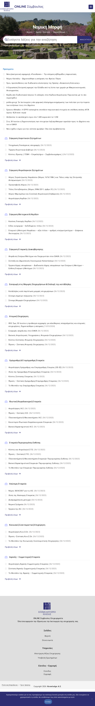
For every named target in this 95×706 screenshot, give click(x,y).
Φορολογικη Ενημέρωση (31, 45)
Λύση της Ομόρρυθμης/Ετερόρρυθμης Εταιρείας (35, 372)
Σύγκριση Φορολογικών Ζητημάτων (26, 170)
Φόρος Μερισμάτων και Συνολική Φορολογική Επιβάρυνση (40, 194)
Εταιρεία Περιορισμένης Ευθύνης (24, 442)
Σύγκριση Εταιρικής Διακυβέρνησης (26, 249)
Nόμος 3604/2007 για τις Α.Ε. (27, 491)
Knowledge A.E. (54, 686)
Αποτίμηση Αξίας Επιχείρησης (47, 653)
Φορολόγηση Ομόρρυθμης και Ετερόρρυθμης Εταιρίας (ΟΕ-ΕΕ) (41, 367)
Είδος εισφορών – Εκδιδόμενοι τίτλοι (31, 226)
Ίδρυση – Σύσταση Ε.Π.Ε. (25, 454)
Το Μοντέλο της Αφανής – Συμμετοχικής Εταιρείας (36, 573)
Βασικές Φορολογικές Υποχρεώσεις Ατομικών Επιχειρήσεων (41, 335)
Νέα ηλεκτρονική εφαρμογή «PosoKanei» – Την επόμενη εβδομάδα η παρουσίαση (41, 74)
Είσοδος (47, 671)
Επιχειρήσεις (47, 45)
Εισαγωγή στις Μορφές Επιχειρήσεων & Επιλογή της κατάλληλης (40, 284)
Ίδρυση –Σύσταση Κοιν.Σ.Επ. (26, 536)
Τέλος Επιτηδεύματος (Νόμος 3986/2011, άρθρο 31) (37, 189)
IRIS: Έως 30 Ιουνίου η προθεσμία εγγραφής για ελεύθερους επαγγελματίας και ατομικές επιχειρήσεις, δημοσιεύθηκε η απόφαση (47, 324)
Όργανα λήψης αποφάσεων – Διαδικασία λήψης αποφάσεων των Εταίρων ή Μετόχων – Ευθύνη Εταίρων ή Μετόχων (46, 267)
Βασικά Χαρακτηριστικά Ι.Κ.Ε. (27, 427)
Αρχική (29, 32)
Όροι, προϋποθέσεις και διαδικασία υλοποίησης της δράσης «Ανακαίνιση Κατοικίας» (43, 83)
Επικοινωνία (47, 640)
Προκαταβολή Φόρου (23, 185)
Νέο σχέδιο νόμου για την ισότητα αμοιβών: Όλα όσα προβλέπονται (36, 129)
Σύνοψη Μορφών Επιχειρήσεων (28, 300)
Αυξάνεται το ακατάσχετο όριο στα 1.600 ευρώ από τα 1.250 (32, 117)
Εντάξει (48, 702)
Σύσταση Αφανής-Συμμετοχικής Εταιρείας (33, 568)
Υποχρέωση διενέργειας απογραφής (30, 145)
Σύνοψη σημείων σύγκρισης (26, 296)
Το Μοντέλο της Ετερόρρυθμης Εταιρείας (32, 386)
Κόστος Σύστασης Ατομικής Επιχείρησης (32, 340)
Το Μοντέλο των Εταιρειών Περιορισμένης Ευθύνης (37, 468)
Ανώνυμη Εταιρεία (17, 484)
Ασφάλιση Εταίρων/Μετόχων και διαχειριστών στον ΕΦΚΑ (40, 256)
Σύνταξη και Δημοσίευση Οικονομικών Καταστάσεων (37, 261)
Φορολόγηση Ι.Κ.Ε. (22, 408)
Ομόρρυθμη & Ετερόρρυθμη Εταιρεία (26, 360)
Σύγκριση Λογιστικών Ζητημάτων (25, 138)
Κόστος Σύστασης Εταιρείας (27, 376)
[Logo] (47, 610)
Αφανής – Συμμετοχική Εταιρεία (24, 557)
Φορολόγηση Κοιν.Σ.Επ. (24, 532)
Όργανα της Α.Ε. (21, 509)
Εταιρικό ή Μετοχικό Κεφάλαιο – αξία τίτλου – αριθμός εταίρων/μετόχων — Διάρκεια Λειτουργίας (46, 232)
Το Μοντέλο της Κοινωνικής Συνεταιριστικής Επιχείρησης (40, 541)
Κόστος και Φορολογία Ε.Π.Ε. (27, 450)
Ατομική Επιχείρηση (18, 316)
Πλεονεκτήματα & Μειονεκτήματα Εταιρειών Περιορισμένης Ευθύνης (44, 459)
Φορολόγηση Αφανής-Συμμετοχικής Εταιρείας (34, 564)
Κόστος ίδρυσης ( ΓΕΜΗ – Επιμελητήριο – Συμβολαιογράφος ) (41, 154)
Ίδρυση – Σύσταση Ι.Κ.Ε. (24, 413)
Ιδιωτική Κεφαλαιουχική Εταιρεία (25, 401)
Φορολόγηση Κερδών (23, 198)
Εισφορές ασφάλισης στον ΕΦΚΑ (29, 331)
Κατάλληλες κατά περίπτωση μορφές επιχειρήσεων (37, 291)
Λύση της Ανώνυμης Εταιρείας (27, 495)
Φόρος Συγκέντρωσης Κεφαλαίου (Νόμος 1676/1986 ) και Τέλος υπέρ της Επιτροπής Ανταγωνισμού (45, 178)
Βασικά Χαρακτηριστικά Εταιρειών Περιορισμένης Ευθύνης (40, 463)
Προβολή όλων (13, 160)
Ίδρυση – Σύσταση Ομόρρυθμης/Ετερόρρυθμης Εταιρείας (39, 381)
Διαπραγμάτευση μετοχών (26, 500)
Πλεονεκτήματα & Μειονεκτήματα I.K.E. (31, 418)
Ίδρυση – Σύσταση (43, 32)
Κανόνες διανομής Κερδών (26, 221)
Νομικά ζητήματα (22, 504)
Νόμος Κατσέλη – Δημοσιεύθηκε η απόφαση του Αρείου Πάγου (33, 79)
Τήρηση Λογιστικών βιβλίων (27, 150)
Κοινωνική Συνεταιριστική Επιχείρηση (27, 525)
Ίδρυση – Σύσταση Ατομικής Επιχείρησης (32, 344)
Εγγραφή (47, 674)
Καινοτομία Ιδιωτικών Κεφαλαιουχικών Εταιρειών (36, 422)
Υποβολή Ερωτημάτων (47, 658)
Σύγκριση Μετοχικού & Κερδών (23, 214)
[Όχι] (92, 700)
